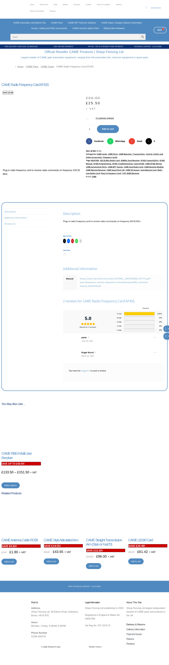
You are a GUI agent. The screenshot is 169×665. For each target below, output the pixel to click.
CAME (94, 176)
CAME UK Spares (133, 170)
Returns (119, 4)
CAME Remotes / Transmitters (132, 154)
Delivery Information (37, 11)
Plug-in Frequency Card (111, 173)
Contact (88, 4)
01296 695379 (156, 8)
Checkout (76, 4)
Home (32, 4)
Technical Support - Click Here (148, 46)
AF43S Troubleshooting (122, 163)
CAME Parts (32, 66)
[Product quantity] (91, 129)
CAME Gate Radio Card (133, 167)
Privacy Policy (95, 647)
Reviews (53, 11)
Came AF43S (139, 163)
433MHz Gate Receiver (130, 160)
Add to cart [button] (9, 562)
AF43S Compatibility (150, 160)
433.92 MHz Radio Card (110, 160)
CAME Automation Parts (96, 167)
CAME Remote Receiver (96, 170)
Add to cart (108, 129)
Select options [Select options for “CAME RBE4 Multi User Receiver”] (10, 485)
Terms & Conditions (103, 4)
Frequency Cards (110, 157)
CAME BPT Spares (115, 167)
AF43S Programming (102, 163)
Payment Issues (134, 634)
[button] (96, 141)
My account (44, 4)
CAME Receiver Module (153, 167)
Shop (55, 4)
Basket (65, 4)
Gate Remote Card (148, 170)
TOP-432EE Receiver (130, 173)
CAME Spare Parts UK (116, 170)
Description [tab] (10, 211)
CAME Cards (47, 66)
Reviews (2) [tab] (10, 223)
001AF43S (95, 160)
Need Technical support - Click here (84, 586)
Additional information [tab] (16, 217)
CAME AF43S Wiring (153, 163)
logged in (85, 370)
